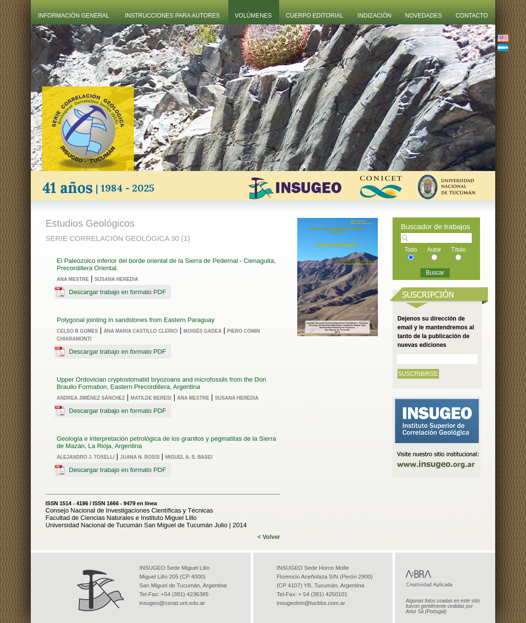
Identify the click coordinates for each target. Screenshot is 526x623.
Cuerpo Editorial (315, 15)
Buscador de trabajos (435, 226)
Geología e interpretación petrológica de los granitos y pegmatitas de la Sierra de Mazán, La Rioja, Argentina (166, 442)
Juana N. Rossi (140, 457)
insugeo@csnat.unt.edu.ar (172, 603)
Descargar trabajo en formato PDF (117, 292)
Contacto (472, 15)
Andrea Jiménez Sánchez (91, 398)
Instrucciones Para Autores (172, 15)
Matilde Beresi (151, 398)
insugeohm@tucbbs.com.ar (311, 603)
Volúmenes (253, 15)
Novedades (423, 15)
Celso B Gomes (77, 331)
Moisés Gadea (202, 331)
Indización (374, 15)
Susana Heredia (116, 279)
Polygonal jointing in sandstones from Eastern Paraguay (136, 319)
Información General (74, 15)
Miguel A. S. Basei (189, 457)
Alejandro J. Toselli (85, 457)
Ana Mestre (73, 279)
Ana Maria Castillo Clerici (141, 331)
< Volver (269, 537)
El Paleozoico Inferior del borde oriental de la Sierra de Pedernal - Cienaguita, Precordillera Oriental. (166, 264)
